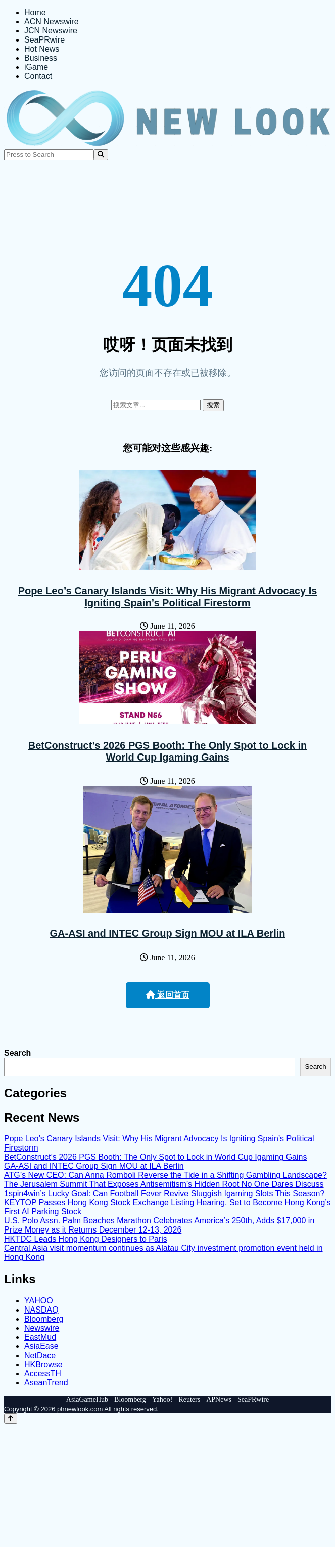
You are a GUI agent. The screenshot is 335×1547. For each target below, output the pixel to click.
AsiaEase (41, 1346)
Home (35, 12)
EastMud (40, 1337)
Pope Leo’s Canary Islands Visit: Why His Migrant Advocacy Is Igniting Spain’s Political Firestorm (167, 596)
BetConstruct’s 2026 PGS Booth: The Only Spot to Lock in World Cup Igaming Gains (167, 751)
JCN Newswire (50, 30)
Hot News (41, 49)
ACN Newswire (51, 21)
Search (17, 1053)
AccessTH (42, 1373)
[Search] (100, 154)
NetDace (40, 1355)
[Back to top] (10, 1418)
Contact (38, 76)
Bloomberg (43, 1319)
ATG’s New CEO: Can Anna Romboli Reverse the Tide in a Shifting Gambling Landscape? (165, 1175)
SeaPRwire (44, 39)
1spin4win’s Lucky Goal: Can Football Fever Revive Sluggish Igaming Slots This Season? (164, 1193)
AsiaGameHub (87, 1399)
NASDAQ (41, 1309)
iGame (36, 67)
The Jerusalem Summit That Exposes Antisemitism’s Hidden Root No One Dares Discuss (164, 1184)
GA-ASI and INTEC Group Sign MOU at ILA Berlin (167, 933)
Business (40, 58)
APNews (218, 1399)
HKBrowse (43, 1364)
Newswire (41, 1328)
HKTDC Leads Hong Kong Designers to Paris (85, 1239)
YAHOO (38, 1300)
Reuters (189, 1399)
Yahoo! (162, 1399)
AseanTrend (46, 1382)
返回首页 (167, 994)
